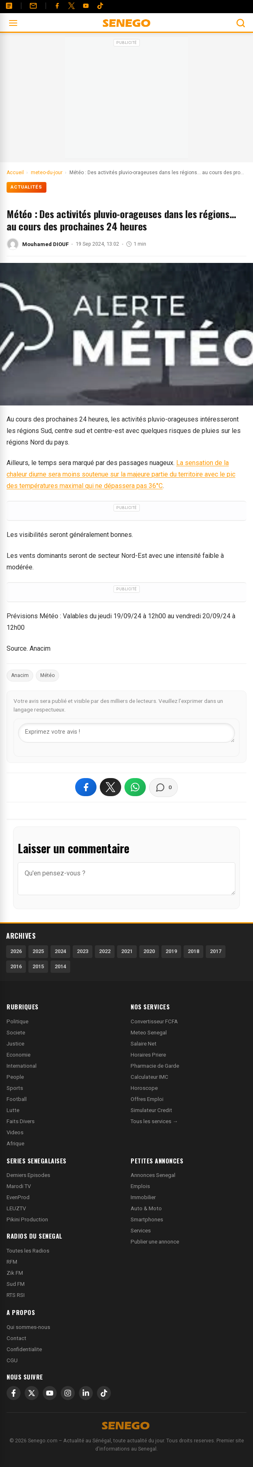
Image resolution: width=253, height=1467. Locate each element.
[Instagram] (68, 1393)
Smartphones (147, 1219)
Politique (17, 1021)
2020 (149, 951)
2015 (38, 966)
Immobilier (143, 1197)
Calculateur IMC (149, 1077)
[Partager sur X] (110, 787)
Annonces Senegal (153, 1175)
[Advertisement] (126, 100)
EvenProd (18, 1197)
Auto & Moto (146, 1208)
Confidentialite (24, 1349)
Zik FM (15, 1273)
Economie (18, 1055)
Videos (15, 1132)
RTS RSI (16, 1295)
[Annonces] (9, 6)
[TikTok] (104, 1393)
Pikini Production (27, 1219)
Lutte (13, 1110)
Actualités (26, 187)
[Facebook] (57, 5)
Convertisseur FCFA (154, 1021)
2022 (104, 951)
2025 (38, 951)
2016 (16, 966)
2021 (127, 951)
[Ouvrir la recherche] (240, 23)
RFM (12, 1262)
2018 (193, 951)
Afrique (15, 1143)
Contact (16, 1338)
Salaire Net (143, 1044)
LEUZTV (16, 1208)
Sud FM (16, 1284)
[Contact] (33, 6)
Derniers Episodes (28, 1175)
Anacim (20, 675)
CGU (12, 1360)
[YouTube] (86, 5)
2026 (16, 951)
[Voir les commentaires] (163, 787)
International (22, 1066)
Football (17, 1099)
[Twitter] (71, 5)
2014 (60, 966)
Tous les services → (154, 1121)
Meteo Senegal (149, 1032)
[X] (32, 1393)
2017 (215, 951)
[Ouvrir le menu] (13, 23)
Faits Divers (20, 1121)
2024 (60, 951)
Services (141, 1230)
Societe (16, 1032)
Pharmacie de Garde (155, 1066)
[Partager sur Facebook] (86, 787)
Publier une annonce (155, 1242)
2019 (171, 951)
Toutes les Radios (28, 1251)
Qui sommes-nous (28, 1327)
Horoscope (144, 1088)
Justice (15, 1044)
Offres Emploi (147, 1099)
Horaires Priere (148, 1055)
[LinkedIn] (86, 1393)
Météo (47, 675)
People (15, 1077)
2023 (82, 951)
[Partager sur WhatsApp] (135, 787)
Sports (15, 1088)
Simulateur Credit (151, 1110)
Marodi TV (19, 1186)
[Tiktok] (100, 5)
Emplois (140, 1186)
